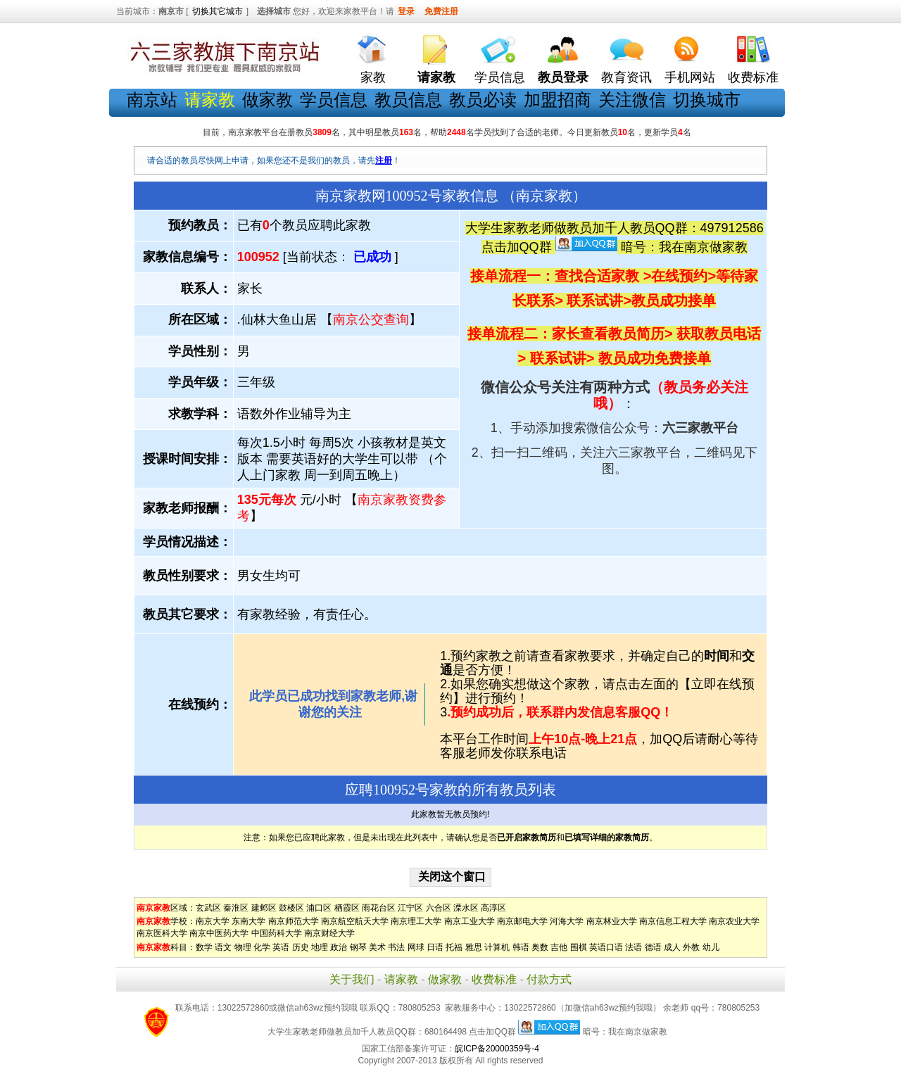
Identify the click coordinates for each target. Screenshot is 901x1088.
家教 (373, 77)
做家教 (267, 99)
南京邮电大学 (522, 921)
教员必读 (483, 99)
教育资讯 (626, 77)
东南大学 (248, 921)
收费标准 (753, 77)
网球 (416, 947)
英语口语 (606, 947)
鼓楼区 (291, 908)
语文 (223, 947)
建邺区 (264, 908)
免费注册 (441, 11)
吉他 (558, 947)
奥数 (539, 947)
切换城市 (707, 99)
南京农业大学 (734, 921)
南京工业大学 (469, 921)
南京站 (152, 99)
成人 (672, 947)
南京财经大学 (329, 933)
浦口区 (319, 908)
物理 (242, 947)
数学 (204, 947)
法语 (633, 947)
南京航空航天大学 (355, 921)
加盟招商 (557, 99)
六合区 (438, 908)
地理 (319, 947)
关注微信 (632, 99)
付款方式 (549, 979)
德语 (653, 947)
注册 (383, 160)
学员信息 (499, 77)
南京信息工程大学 (673, 921)
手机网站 (689, 77)
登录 (406, 11)
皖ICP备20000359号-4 (497, 1049)
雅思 (473, 947)
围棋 (578, 947)
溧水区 (466, 908)
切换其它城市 (217, 11)
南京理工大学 (416, 921)
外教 (691, 947)
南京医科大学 (162, 933)
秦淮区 (235, 908)
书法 (396, 947)
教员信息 (408, 99)
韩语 (520, 947)
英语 (280, 947)
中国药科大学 (276, 933)
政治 (338, 947)
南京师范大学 (293, 921)
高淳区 (493, 908)
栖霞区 (347, 908)
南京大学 (212, 921)
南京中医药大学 (218, 933)
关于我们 (351, 979)
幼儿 (710, 947)
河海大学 (567, 921)
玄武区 (208, 908)
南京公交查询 (371, 319)
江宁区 (410, 908)
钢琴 (358, 947)
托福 (454, 947)
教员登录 (563, 77)
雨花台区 (379, 908)
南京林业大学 (611, 921)
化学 (261, 947)
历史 (300, 947)
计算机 (497, 947)
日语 (435, 947)
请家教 (401, 979)
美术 (377, 947)
